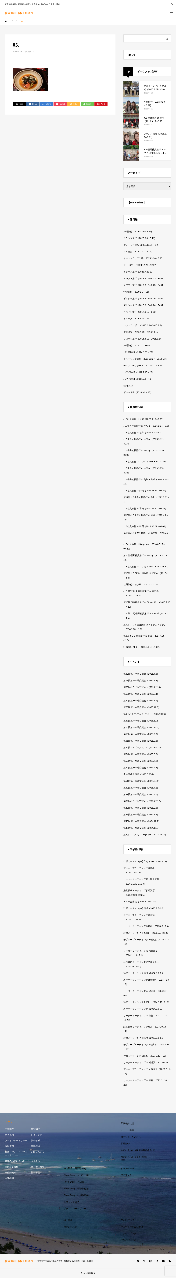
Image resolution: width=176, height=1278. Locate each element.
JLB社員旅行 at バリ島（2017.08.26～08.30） (146, 566)
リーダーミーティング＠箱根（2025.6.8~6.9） (146, 926)
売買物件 (9, 1129)
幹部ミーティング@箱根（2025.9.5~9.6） (144, 908)
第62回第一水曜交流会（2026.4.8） (141, 674)
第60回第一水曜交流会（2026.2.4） (141, 694)
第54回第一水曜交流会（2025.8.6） (141, 754)
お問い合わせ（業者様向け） (135, 1157)
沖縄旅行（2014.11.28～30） (138, 345)
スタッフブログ (71, 1202)
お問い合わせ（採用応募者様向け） (138, 1150)
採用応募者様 (11, 1167)
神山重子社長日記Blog (75, 1168)
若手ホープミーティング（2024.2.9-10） (143, 1009)
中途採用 (9, 1178)
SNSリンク (36, 1134)
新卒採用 (9, 1134)
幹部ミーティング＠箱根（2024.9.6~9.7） (144, 973)
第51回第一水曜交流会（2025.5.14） (141, 781)
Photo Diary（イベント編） (77, 1175)
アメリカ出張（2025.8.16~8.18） (140, 901)
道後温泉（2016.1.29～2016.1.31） (141, 332)
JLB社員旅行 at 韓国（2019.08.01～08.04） (145, 526)
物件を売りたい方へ (131, 1137)
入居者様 (35, 1161)
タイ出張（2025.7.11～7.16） (138, 251)
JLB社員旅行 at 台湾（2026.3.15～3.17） (144, 419)
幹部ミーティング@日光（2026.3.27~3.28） (145, 861)
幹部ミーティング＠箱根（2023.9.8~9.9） (144, 1038)
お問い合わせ (37, 1152)
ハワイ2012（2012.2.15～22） (138, 372)
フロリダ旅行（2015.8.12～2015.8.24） (143, 338)
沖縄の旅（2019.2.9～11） (136, 292)
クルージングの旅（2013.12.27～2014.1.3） (145, 359)
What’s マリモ (128, 1220)
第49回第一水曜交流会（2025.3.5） (141, 794)
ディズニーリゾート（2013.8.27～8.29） (144, 365)
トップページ (127, 1168)
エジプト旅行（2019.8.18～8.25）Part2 (143, 278)
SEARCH (172, 4)
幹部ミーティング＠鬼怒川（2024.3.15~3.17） (146, 1002)
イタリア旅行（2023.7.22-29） (138, 271)
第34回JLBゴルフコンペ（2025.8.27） (142, 747)
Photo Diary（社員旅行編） (77, 1195)
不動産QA (125, 1143)
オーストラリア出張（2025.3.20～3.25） (144, 258)
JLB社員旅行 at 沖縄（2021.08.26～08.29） (145, 490)
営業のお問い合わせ (15, 1161)
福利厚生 (35, 1172)
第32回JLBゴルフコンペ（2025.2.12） (142, 801)
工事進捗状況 (127, 1123)
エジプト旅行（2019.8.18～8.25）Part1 (143, 285)
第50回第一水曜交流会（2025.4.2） (141, 787)
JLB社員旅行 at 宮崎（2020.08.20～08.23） (145, 508)
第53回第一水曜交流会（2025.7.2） (141, 761)
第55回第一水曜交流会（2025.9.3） (141, 734)
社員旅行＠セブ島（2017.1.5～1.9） (141, 584)
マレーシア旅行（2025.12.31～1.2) (140, 245)
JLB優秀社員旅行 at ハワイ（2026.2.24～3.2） (146, 426)
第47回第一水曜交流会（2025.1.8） (141, 814)
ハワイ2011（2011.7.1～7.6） (138, 379)
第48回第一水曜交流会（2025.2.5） (141, 808)
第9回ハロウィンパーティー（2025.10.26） (145, 714)
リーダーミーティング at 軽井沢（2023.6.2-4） (147, 1062)
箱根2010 (128, 385)
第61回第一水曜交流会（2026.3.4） (141, 680)
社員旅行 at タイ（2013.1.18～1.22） (142, 647)
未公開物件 (10, 1172)
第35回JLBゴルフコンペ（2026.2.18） (142, 687)
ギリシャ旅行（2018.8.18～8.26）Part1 (143, 305)
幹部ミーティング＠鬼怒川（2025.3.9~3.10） (146, 933)
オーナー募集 (37, 1167)
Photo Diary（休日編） (75, 1182)
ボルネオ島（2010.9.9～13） (137, 392)
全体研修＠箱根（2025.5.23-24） (140, 774)
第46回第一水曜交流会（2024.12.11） (142, 821)
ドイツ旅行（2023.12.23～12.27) (140, 265)
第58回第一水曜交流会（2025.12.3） (141, 707)
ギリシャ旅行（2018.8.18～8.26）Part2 (143, 298)
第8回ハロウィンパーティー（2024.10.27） (145, 834)
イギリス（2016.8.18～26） (137, 318)
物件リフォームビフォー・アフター (16, 1154)
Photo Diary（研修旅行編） (77, 1188)
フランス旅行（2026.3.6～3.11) (139, 238)
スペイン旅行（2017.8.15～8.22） (140, 312)
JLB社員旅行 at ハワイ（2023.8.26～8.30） (145, 461)
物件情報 (35, 1140)
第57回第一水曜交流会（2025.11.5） (141, 720)
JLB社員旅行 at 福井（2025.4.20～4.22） (144, 432)
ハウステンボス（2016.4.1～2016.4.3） (143, 325)
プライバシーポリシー (16, 1140)
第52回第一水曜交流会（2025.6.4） (141, 767)
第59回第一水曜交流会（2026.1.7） (141, 700)
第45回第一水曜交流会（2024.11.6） (141, 828)
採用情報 (9, 1146)
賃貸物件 (35, 1129)
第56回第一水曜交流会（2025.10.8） (141, 727)
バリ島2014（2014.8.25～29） (138, 352)
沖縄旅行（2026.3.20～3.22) (137, 231)
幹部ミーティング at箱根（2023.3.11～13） (145, 1055)
